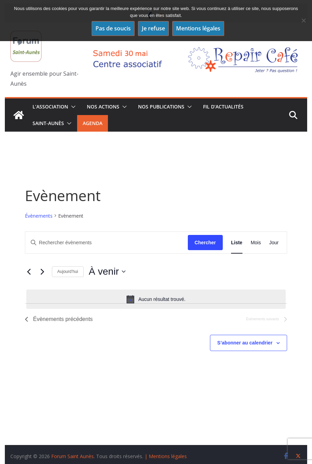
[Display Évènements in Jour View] (273, 243)
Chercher (205, 242)
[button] (72, 107)
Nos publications (161, 106)
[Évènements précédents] (29, 271)
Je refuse (153, 28)
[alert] (156, 299)
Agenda (92, 123)
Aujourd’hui (67, 271)
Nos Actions (103, 106)
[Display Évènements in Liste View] (236, 243)
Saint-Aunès (48, 123)
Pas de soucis (113, 28)
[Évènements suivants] (42, 271)
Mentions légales (198, 28)
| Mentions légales (166, 456)
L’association (50, 106)
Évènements (39, 215)
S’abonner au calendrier (245, 342)
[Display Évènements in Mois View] (256, 243)
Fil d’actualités (223, 106)
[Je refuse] (303, 20)
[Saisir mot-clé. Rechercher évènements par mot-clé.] (106, 243)
